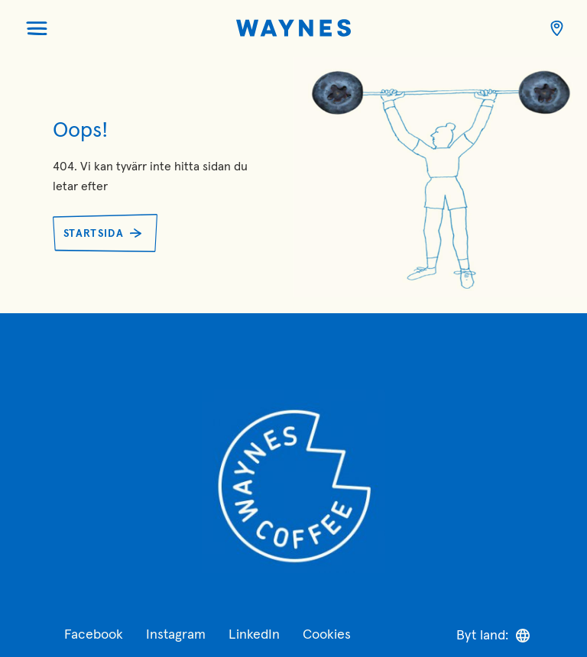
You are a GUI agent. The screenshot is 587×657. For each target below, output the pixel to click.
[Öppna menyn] (37, 28)
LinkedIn (254, 635)
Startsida (93, 233)
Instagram (176, 635)
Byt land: (493, 635)
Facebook (93, 635)
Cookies (327, 635)
